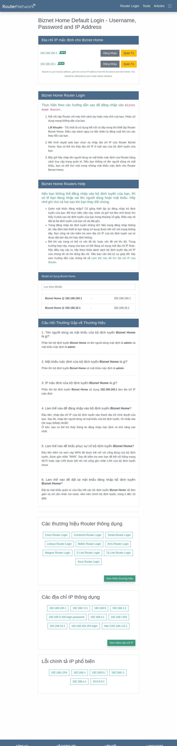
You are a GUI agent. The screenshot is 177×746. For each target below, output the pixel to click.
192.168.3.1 (97, 617)
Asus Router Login (88, 561)
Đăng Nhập (110, 53)
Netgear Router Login (57, 552)
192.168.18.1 (48, 64)
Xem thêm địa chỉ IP (121, 642)
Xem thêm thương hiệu (119, 578)
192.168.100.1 (48, 53)
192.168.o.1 (79, 681)
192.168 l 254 (119, 617)
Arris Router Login (118, 543)
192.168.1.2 (119, 608)
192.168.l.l (79, 672)
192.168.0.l (98, 672)
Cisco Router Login (56, 535)
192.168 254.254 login (84, 626)
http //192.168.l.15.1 (115, 626)
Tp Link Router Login (118, 552)
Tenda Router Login (119, 535)
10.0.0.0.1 (99, 681)
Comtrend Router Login (87, 535)
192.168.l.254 (59, 672)
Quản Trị (129, 53)
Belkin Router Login (89, 543)
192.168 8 (100, 608)
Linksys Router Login (59, 543)
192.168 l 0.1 (80, 608)
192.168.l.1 (117, 672)
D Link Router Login (88, 552)
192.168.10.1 (57, 626)
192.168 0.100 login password (66, 617)
